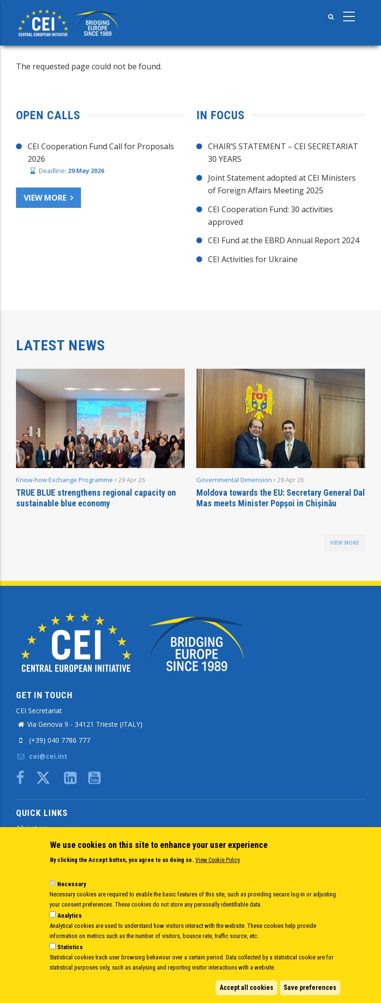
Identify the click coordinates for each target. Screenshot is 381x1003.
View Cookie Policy (217, 860)
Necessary (71, 884)
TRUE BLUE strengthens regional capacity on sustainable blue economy (96, 497)
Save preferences (310, 987)
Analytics (69, 915)
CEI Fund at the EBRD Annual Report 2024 (283, 240)
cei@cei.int (41, 756)
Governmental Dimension (234, 479)
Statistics (70, 947)
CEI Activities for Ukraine (253, 259)
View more (45, 197)
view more (344, 542)
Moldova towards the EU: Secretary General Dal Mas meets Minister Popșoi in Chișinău (280, 497)
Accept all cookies (246, 987)
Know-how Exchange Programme (64, 479)
